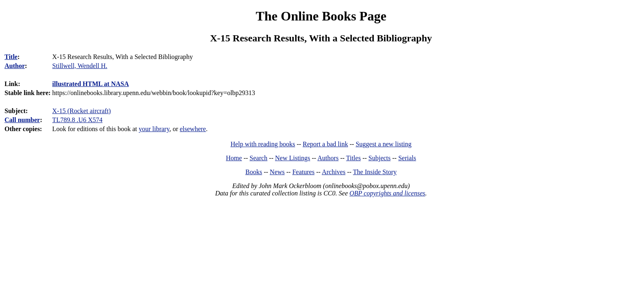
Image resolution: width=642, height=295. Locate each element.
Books (253, 171)
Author (15, 65)
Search (259, 157)
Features (303, 171)
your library (154, 128)
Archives (334, 171)
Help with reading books (263, 144)
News (277, 171)
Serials (407, 157)
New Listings (292, 157)
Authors (328, 157)
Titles (353, 157)
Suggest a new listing (383, 144)
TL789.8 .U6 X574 (77, 119)
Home (234, 157)
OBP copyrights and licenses (387, 193)
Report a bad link (325, 144)
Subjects (379, 157)
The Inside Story (375, 171)
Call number (22, 119)
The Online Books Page (320, 16)
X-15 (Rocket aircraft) (81, 110)
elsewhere (193, 128)
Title (11, 56)
